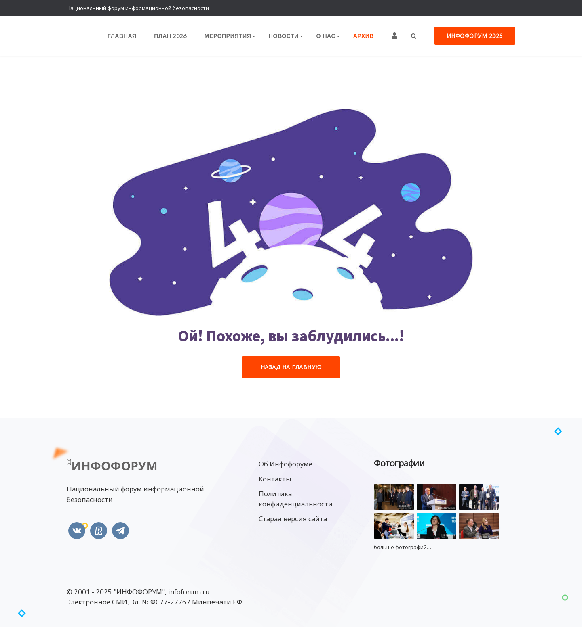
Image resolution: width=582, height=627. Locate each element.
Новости (284, 36)
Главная (123, 36)
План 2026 (172, 36)
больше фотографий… (402, 547)
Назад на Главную (291, 367)
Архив (363, 36)
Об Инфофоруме (285, 463)
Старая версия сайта (293, 519)
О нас (325, 36)
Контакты (275, 478)
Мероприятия (228, 36)
